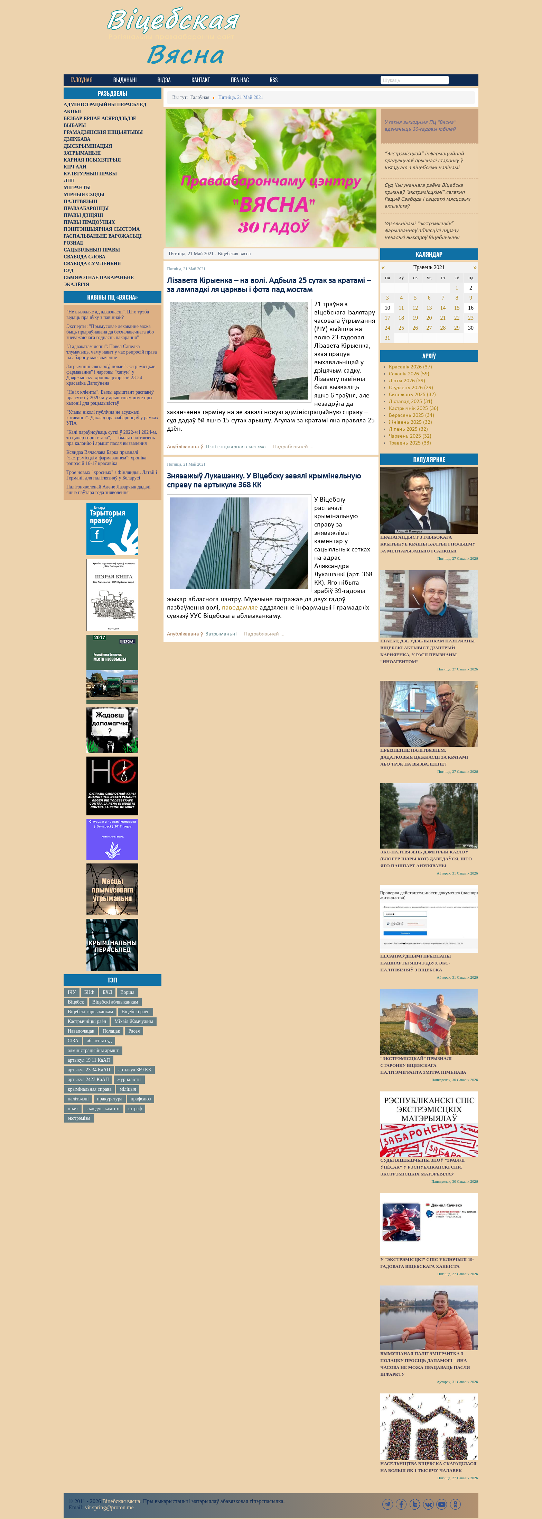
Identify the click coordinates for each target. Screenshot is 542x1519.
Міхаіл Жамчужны (133, 1021)
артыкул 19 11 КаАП (89, 1060)
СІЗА (73, 1040)
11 (401, 308)
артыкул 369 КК (135, 1069)
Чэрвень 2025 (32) (410, 436)
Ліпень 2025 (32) (408, 429)
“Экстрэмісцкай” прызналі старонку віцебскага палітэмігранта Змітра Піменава (423, 1065)
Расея (134, 1031)
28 (443, 328)
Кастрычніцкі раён (87, 1021)
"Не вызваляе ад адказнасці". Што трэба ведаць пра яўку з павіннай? (107, 314)
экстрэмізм (79, 1118)
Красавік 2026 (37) (410, 367)
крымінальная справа (89, 1089)
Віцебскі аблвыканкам (115, 1002)
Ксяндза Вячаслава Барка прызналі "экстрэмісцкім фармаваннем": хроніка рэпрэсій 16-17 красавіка (106, 458)
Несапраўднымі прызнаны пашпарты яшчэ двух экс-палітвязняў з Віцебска (415, 962)
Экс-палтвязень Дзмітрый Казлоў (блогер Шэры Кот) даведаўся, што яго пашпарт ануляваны (426, 858)
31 (387, 338)
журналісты (129, 1079)
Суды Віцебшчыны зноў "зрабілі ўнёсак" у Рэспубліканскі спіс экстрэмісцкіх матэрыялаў (422, 1167)
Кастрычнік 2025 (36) (413, 408)
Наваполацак (81, 1031)
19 (415, 318)
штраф (135, 1108)
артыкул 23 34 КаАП (89, 1069)
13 (429, 308)
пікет (73, 1108)
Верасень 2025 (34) (411, 415)
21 (443, 318)
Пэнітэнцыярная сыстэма (236, 447)
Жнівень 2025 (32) (410, 422)
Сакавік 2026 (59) (409, 374)
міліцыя (128, 1089)
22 (457, 318)
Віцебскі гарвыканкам (90, 1011)
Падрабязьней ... (293, 447)
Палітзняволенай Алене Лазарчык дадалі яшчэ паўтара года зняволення (108, 489)
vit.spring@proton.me (109, 1507)
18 (401, 318)
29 (457, 328)
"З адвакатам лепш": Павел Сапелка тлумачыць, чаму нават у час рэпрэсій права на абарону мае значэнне (111, 352)
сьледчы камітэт (103, 1108)
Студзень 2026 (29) (411, 388)
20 (429, 318)
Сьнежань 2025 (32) (412, 394)
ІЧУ (72, 992)
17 (387, 318)
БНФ (89, 992)
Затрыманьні (221, 634)
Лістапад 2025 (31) (410, 401)
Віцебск (76, 1002)
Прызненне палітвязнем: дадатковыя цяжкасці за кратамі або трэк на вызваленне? (424, 757)
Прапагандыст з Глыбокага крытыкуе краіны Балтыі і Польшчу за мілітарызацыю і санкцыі (427, 543)
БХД (107, 992)
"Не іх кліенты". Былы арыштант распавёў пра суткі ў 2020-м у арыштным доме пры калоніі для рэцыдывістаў (110, 398)
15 (457, 308)
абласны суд (99, 1040)
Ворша (127, 992)
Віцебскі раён (135, 1011)
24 (387, 328)
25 (401, 328)
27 (429, 328)
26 (415, 328)
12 (415, 308)
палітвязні (78, 1098)
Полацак (111, 1031)
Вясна (185, 53)
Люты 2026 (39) (407, 381)
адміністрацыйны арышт (93, 1050)
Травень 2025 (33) (410, 443)
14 (443, 308)
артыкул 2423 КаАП (88, 1079)
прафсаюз (141, 1098)
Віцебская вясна (121, 1501)
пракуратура (109, 1098)
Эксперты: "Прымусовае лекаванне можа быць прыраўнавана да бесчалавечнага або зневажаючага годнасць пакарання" (110, 332)
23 (471, 318)
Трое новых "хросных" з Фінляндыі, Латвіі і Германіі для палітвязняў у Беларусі (111, 475)
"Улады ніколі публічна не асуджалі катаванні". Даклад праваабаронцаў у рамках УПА (112, 418)
